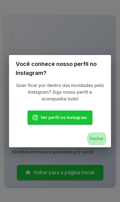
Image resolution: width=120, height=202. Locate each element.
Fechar (97, 138)
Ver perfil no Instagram (60, 118)
